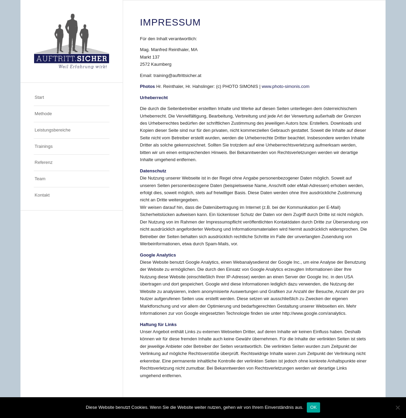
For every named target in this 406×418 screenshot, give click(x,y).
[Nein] (397, 407)
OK (313, 407)
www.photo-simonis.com (286, 86)
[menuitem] (71, 98)
